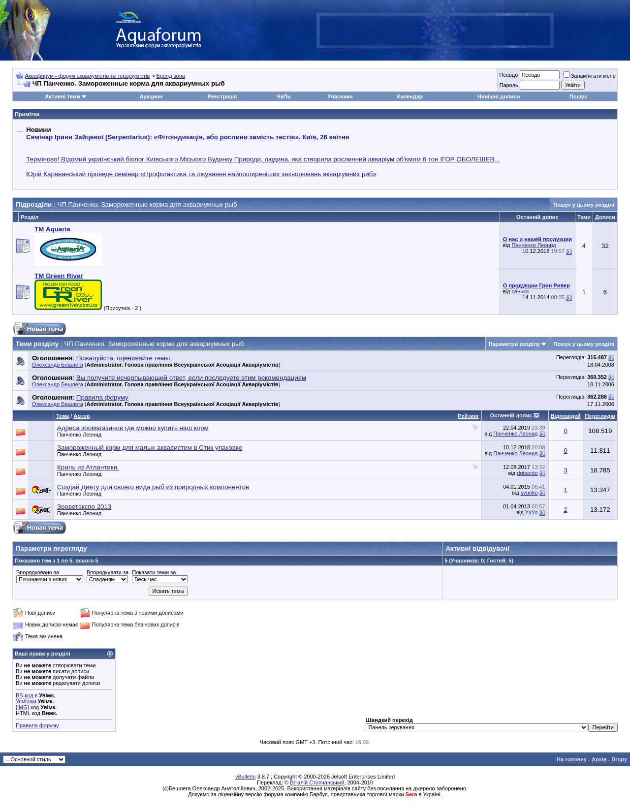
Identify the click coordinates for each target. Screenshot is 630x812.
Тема (62, 416)
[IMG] (22, 707)
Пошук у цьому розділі (583, 205)
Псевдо (508, 75)
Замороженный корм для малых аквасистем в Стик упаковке (149, 447)
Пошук (578, 96)
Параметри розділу (514, 344)
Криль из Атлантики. (88, 467)
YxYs (531, 512)
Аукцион (151, 96)
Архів (599, 759)
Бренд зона (171, 76)
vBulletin (245, 777)
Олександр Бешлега (57, 365)
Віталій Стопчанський (317, 782)
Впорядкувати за (107, 572)
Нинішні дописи (498, 96)
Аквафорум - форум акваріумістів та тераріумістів (87, 76)
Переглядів (600, 416)
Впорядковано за (37, 572)
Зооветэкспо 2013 (84, 506)
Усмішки (26, 701)
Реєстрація (222, 96)
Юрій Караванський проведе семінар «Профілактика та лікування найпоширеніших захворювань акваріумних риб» (201, 174)
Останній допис (511, 415)
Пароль (508, 85)
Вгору (619, 759)
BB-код (24, 695)
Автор (81, 416)
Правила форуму (37, 725)
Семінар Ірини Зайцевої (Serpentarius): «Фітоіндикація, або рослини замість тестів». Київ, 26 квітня (187, 137)
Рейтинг (468, 416)
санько (520, 291)
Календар (409, 96)
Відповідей (566, 416)
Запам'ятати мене (589, 76)
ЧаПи (284, 96)
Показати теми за (154, 572)
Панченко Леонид (534, 245)
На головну (572, 759)
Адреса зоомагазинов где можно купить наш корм (133, 428)
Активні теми (62, 96)
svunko (529, 493)
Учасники (340, 96)
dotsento (527, 473)
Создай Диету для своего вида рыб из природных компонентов (153, 487)
